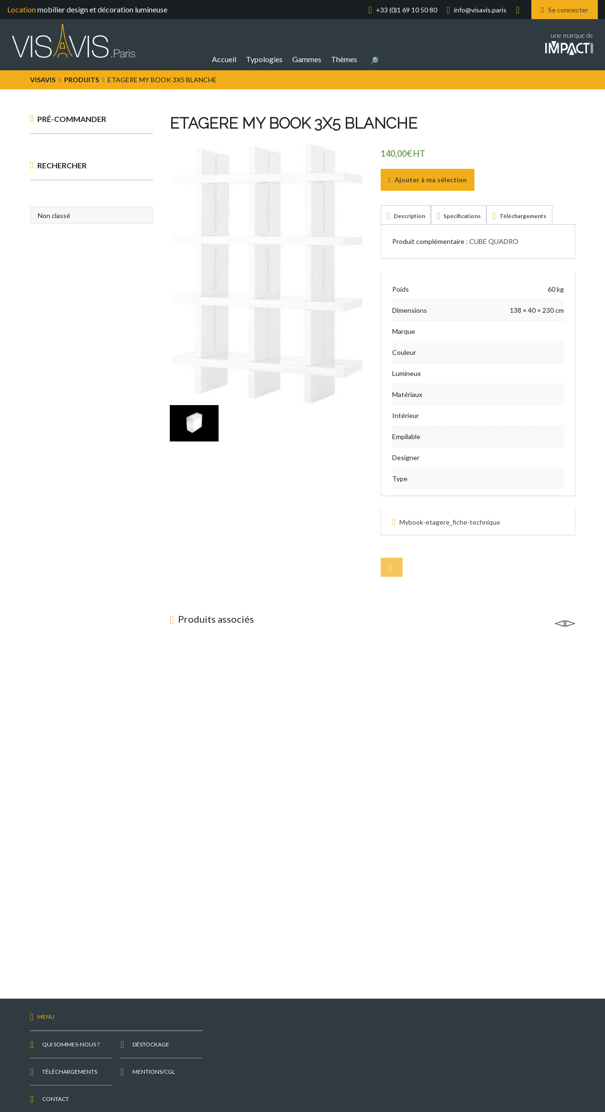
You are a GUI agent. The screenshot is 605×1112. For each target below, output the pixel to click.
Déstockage (150, 1044)
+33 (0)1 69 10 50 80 (406, 10)
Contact (55, 1098)
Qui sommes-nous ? (70, 1044)
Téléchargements (522, 216)
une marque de (569, 42)
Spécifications (461, 216)
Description (409, 216)
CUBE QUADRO (493, 241)
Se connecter (564, 9)
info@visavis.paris (480, 10)
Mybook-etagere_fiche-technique (449, 522)
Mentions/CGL (153, 1071)
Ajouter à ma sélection (427, 180)
